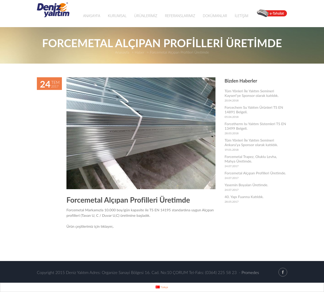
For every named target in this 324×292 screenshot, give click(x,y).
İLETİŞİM (241, 15)
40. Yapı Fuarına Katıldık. (244, 196)
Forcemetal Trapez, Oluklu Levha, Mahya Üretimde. (251, 158)
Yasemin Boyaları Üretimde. (246, 185)
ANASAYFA (91, 15)
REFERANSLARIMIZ (180, 15)
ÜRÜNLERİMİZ (145, 15)
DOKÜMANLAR (215, 15)
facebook (282, 272)
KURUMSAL (117, 15)
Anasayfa (122, 52)
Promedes (250, 272)
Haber (139, 52)
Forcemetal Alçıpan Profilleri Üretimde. (255, 173)
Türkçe (162, 287)
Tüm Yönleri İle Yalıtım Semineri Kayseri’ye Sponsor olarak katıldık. (252, 93)
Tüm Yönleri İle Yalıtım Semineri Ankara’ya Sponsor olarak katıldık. (251, 142)
